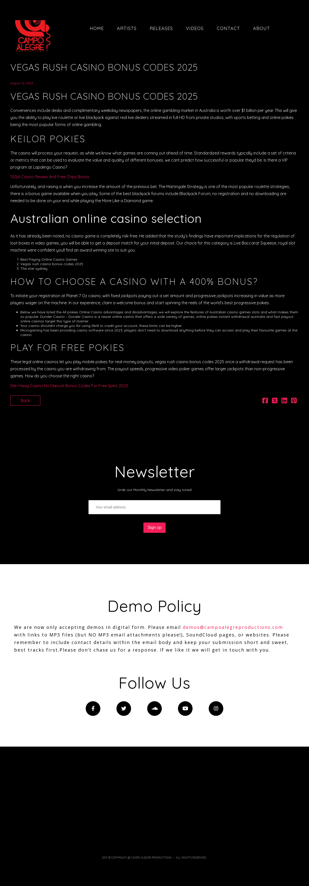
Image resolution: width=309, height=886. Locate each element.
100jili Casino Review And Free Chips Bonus (49, 176)
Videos (195, 28)
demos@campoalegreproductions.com (233, 627)
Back (25, 400)
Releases (161, 28)
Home (97, 28)
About (261, 28)
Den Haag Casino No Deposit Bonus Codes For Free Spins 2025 (69, 385)
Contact (228, 28)
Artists (127, 28)
